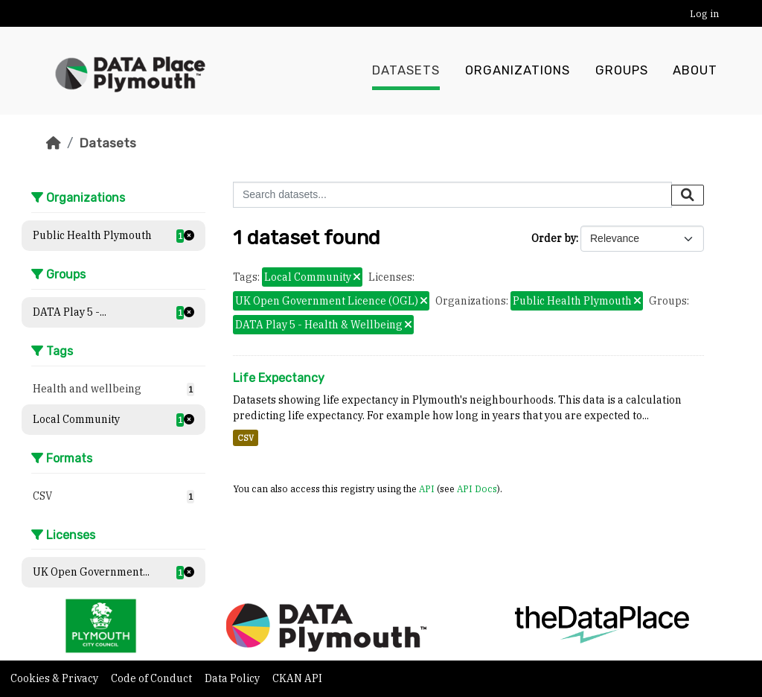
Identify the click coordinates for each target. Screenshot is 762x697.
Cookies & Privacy (55, 678)
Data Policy (233, 678)
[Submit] (687, 195)
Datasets (406, 70)
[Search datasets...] (452, 195)
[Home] (53, 143)
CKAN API (297, 678)
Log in (704, 13)
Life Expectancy (278, 378)
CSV (245, 438)
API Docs (477, 488)
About (695, 70)
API (427, 488)
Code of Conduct (152, 678)
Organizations (517, 70)
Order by (553, 238)
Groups (621, 70)
